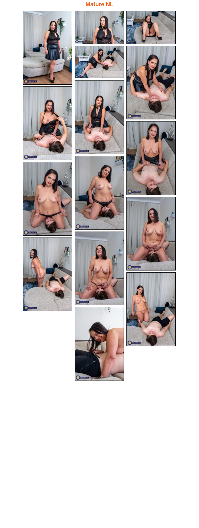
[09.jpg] (99, 193)
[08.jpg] (151, 158)
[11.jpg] (151, 233)
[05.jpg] (151, 82)
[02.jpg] (99, 27)
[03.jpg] (151, 27)
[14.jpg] (151, 309)
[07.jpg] (47, 123)
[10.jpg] (47, 199)
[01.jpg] (47, 48)
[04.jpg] (99, 62)
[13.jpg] (47, 274)
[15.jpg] (99, 344)
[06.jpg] (99, 117)
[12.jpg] (99, 268)
